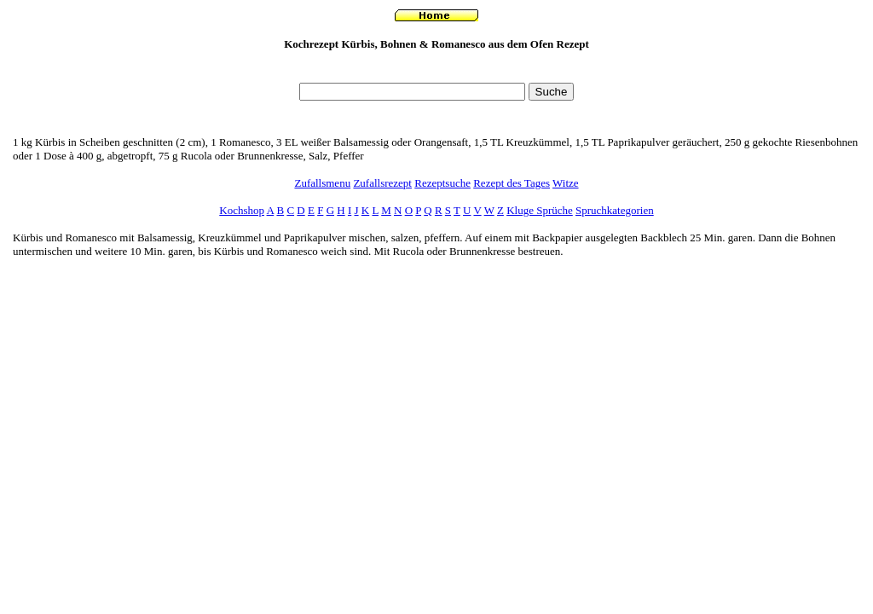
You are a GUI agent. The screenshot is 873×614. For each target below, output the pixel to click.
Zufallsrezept (382, 183)
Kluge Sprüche (539, 210)
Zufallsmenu (322, 183)
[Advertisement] (436, 71)
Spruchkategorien (614, 210)
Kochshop (241, 210)
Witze (565, 183)
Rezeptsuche (442, 183)
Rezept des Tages (511, 183)
